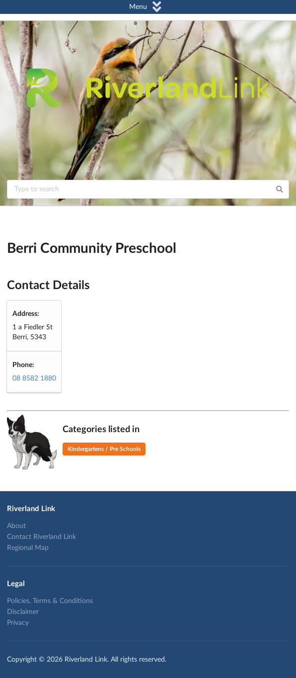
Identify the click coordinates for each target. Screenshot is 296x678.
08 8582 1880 (34, 378)
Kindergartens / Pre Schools (104, 449)
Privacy (18, 622)
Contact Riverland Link (41, 536)
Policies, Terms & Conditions (50, 601)
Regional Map (28, 547)
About (16, 526)
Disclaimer (23, 611)
